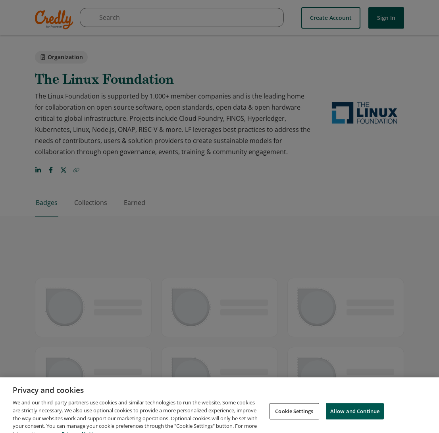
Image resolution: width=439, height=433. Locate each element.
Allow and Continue (354, 416)
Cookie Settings (294, 416)
